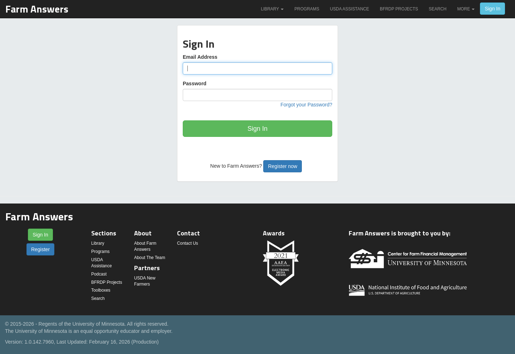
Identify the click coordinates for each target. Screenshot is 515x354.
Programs (306, 8)
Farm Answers (36, 8)
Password (194, 83)
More (466, 8)
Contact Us (187, 243)
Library (272, 8)
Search (438, 8)
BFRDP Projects (399, 8)
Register (40, 249)
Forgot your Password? (306, 104)
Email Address (200, 57)
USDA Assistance (349, 8)
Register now (282, 166)
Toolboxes (101, 290)
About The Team (149, 257)
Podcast (99, 274)
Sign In (492, 8)
